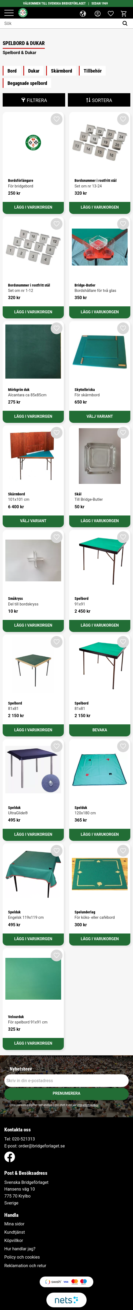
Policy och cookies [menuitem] (22, 1257)
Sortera (102, 100)
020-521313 (23, 1139)
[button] (9, 13)
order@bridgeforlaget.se (42, 1146)
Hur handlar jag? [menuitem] (19, 1249)
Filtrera (37, 100)
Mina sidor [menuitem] (14, 1224)
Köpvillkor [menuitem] (13, 1240)
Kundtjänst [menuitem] (14, 1232)
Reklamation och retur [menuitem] (25, 1265)
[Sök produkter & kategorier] (59, 23)
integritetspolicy (87, 1105)
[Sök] (126, 23)
